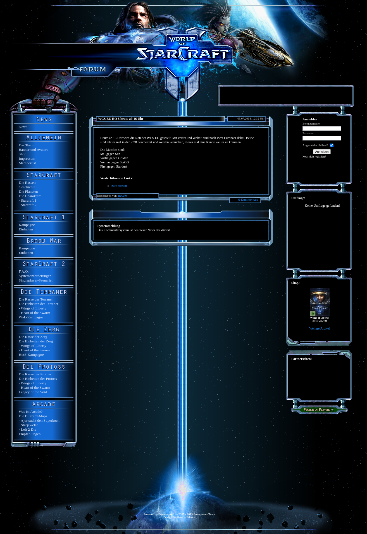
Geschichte (27, 187)
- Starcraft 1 (28, 200)
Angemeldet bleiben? (315, 145)
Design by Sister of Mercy (179, 517)
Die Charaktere (30, 196)
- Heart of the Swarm (34, 313)
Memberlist (27, 163)
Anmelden (322, 151)
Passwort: (308, 133)
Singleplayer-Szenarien (36, 280)
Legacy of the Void (33, 392)
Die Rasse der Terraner (36, 299)
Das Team (26, 145)
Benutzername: (311, 123)
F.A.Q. (24, 271)
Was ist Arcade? (31, 411)
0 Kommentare (248, 200)
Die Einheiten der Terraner (38, 304)
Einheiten (26, 229)
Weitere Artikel (319, 328)
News (23, 127)
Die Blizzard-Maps (33, 416)
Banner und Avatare (33, 149)
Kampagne (27, 225)
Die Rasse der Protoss (35, 374)
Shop (22, 154)
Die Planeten (28, 191)
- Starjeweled (29, 425)
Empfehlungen (29, 434)
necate (122, 195)
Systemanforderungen (35, 276)
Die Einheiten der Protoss (38, 378)
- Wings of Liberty (32, 308)
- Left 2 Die (27, 429)
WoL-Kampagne (31, 317)
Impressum (27, 158)
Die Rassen (27, 182)
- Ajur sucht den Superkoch (39, 420)
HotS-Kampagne (31, 354)
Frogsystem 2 (167, 514)
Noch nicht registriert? (314, 156)
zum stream (119, 186)
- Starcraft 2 (28, 205)
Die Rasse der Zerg (33, 337)
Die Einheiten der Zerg (36, 341)
